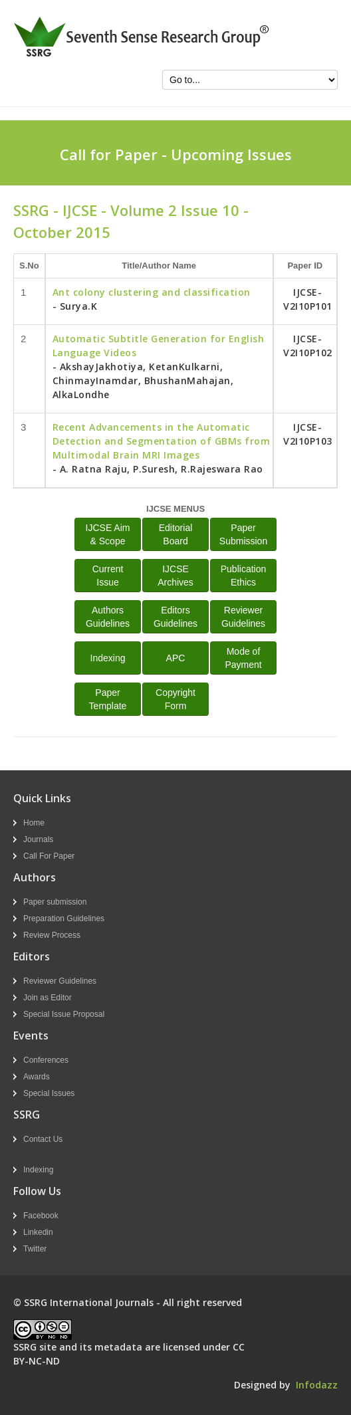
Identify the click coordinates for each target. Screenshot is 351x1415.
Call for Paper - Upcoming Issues (176, 154)
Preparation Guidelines (63, 918)
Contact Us (42, 1139)
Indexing (108, 658)
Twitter (35, 1248)
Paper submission (54, 902)
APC (175, 658)
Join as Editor (47, 997)
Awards (36, 1076)
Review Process (51, 935)
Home (34, 822)
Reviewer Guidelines (59, 981)
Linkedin (38, 1232)
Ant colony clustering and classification (152, 292)
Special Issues (48, 1093)
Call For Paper (48, 856)
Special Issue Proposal (63, 1014)
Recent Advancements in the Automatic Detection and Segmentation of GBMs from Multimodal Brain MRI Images (162, 441)
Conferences (45, 1060)
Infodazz (317, 1384)
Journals (38, 839)
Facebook (40, 1215)
